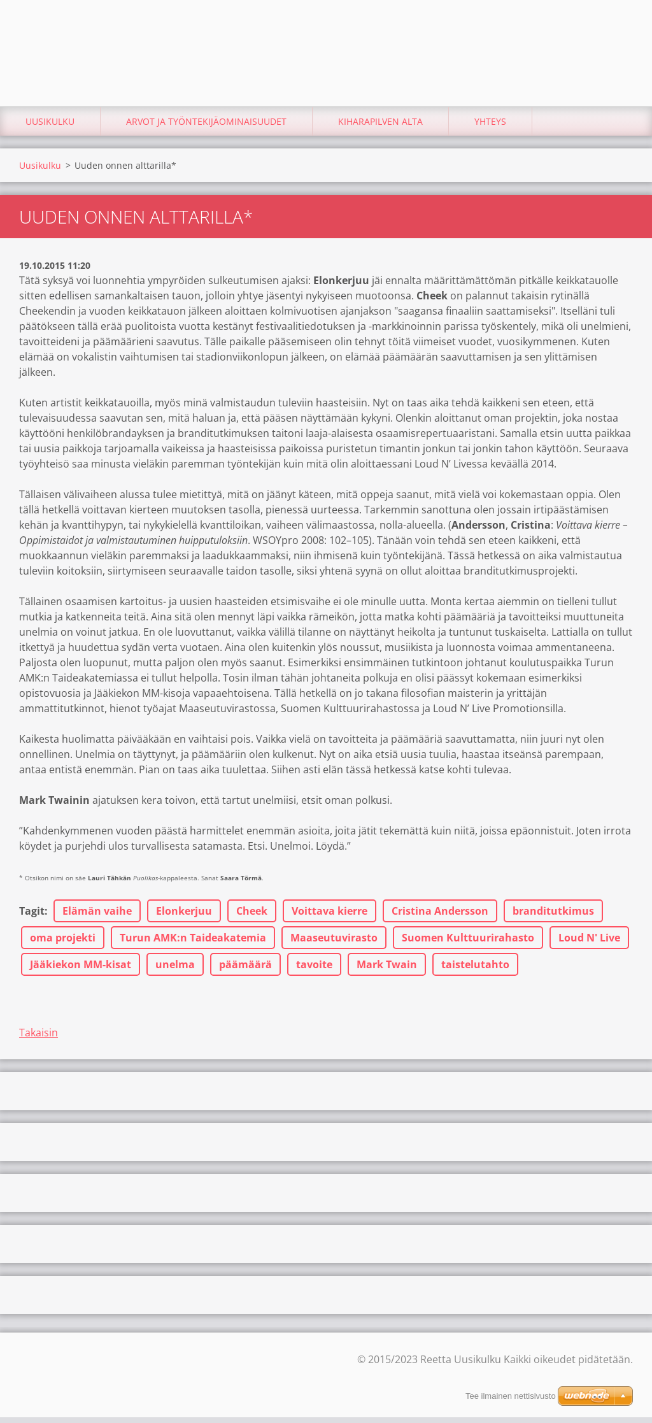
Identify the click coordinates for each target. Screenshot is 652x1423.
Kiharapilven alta (380, 127)
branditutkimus (553, 917)
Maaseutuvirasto (334, 943)
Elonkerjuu (184, 917)
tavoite (314, 970)
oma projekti (63, 943)
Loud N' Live (589, 943)
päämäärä (245, 970)
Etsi (619, 36)
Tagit (32, 917)
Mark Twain (387, 970)
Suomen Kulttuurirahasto (468, 943)
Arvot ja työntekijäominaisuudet (206, 127)
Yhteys (490, 127)
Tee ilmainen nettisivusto (510, 1396)
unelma (175, 970)
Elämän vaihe (97, 917)
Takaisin (38, 1038)
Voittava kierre (329, 917)
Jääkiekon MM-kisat (80, 970)
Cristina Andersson (440, 917)
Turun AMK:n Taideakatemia (193, 943)
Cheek (251, 917)
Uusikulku (49, 127)
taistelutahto (475, 970)
